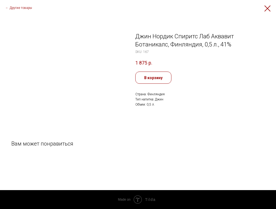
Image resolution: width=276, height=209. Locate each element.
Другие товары (20, 8)
